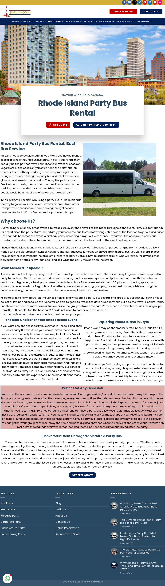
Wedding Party (9, 516)
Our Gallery (106, 21)
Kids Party (6, 503)
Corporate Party (10, 522)
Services (27, 21)
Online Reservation (67, 528)
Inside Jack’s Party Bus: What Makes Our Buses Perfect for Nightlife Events (138, 536)
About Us (61, 516)
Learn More (145, 21)
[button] (7, 578)
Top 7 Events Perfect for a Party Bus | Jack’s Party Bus (140, 521)
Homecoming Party (12, 534)
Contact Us (62, 522)
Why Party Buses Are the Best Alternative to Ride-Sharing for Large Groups (139, 506)
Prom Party (7, 509)
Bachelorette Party (12, 528)
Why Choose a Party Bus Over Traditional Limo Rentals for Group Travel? (141, 566)
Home (15, 21)
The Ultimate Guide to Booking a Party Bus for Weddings (140, 551)
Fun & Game (74, 21)
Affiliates (60, 509)
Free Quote (90, 21)
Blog (58, 503)
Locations (55, 21)
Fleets (41, 21)
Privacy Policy (125, 21)
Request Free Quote (68, 534)
